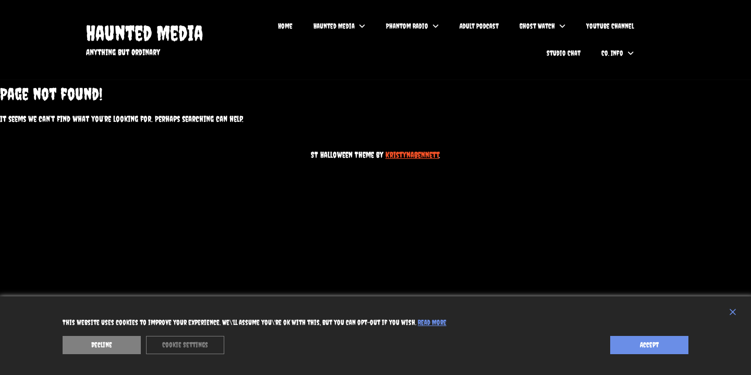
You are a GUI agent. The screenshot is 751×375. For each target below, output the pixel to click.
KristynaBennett (412, 154)
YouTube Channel (610, 26)
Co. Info (612, 53)
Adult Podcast (479, 26)
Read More (432, 322)
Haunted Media (144, 33)
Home (285, 26)
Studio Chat (563, 53)
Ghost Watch (537, 26)
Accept (649, 345)
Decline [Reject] (101, 345)
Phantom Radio (407, 26)
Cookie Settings (185, 345)
